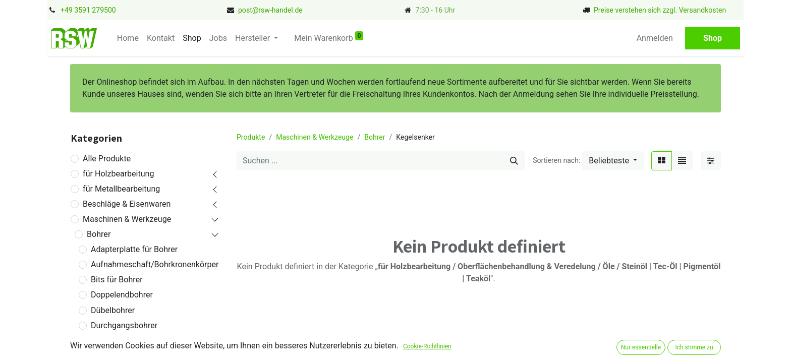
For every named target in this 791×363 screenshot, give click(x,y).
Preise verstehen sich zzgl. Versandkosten (660, 10)
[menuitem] (127, 38)
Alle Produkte (107, 158)
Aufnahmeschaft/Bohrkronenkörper (154, 264)
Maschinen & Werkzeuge (127, 219)
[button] (613, 160)
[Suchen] (514, 160)
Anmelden (656, 38)
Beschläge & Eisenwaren (127, 204)
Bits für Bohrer (116, 279)
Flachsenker (112, 340)
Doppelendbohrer (122, 294)
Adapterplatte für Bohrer (134, 249)
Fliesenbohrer (115, 355)
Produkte (251, 137)
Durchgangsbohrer (124, 325)
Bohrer (98, 234)
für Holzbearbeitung (118, 173)
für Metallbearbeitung (121, 189)
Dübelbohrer (113, 310)
